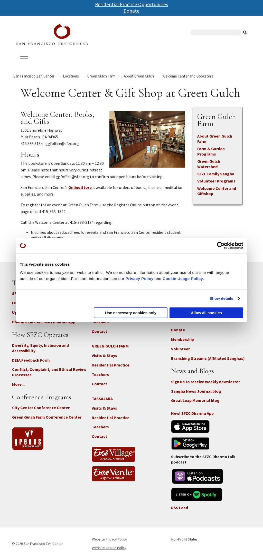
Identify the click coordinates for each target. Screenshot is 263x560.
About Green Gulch (139, 76)
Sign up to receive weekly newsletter (205, 381)
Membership (182, 339)
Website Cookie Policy (109, 547)
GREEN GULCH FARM (110, 346)
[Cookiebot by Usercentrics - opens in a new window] (220, 245)
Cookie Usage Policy (183, 278)
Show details (221, 298)
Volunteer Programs (216, 181)
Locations (71, 76)
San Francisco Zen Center (33, 76)
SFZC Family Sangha (215, 173)
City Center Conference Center (41, 407)
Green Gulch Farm (101, 76)
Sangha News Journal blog (196, 391)
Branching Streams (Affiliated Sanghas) (208, 358)
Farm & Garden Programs (211, 151)
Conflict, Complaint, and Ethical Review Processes (49, 372)
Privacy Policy (140, 278)
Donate (131, 11)
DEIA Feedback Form (31, 360)
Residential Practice (110, 365)
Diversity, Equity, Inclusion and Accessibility (40, 348)
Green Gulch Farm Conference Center (46, 417)
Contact (99, 331)
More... (18, 384)
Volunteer (180, 348)
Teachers (100, 374)
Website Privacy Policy (109, 539)
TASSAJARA (102, 398)
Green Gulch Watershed (208, 164)
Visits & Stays (104, 355)
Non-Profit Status (184, 539)
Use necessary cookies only (130, 312)
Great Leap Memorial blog (195, 400)
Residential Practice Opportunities (131, 4)
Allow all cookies (206, 312)
